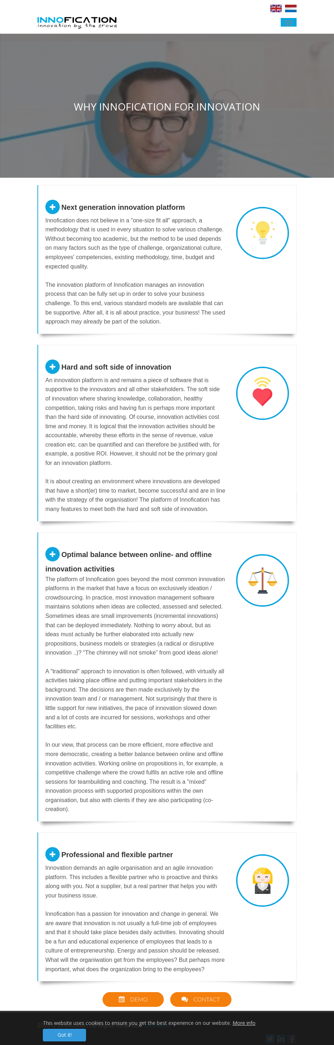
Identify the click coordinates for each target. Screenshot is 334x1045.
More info (244, 1022)
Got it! (65, 1034)
